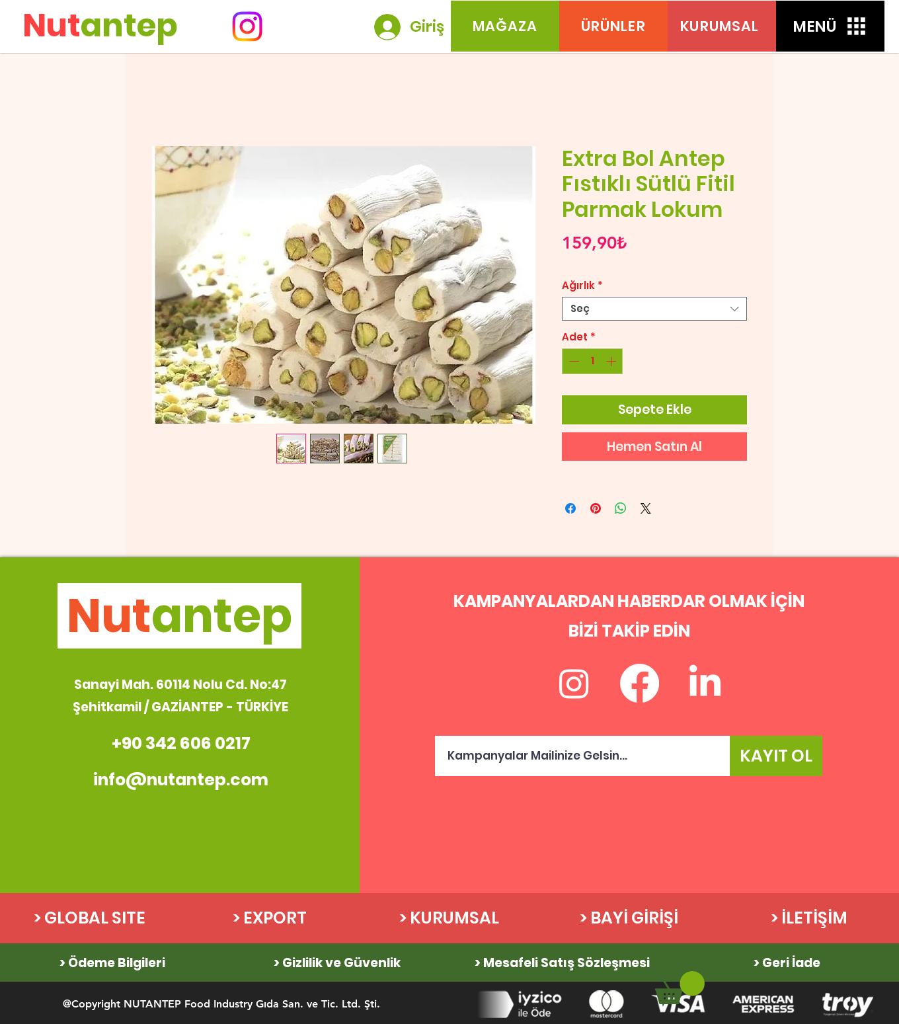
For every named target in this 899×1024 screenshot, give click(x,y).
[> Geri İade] (787, 962)
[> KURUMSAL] (449, 918)
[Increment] (612, 361)
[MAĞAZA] (505, 26)
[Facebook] (639, 683)
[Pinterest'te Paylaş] (596, 508)
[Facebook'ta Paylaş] (570, 508)
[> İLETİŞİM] (808, 918)
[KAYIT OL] (776, 756)
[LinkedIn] (704, 683)
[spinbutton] (593, 361)
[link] (680, 987)
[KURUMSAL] (722, 26)
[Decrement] (573, 361)
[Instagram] (247, 26)
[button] (830, 26)
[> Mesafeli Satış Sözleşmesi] (562, 962)
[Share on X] (646, 508)
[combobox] (654, 309)
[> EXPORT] (269, 918)
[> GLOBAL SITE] (89, 918)
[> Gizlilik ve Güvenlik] (337, 962)
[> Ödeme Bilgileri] (113, 962)
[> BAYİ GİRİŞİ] (629, 918)
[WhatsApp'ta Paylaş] (621, 508)
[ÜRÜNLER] (613, 26)
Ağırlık (582, 286)
